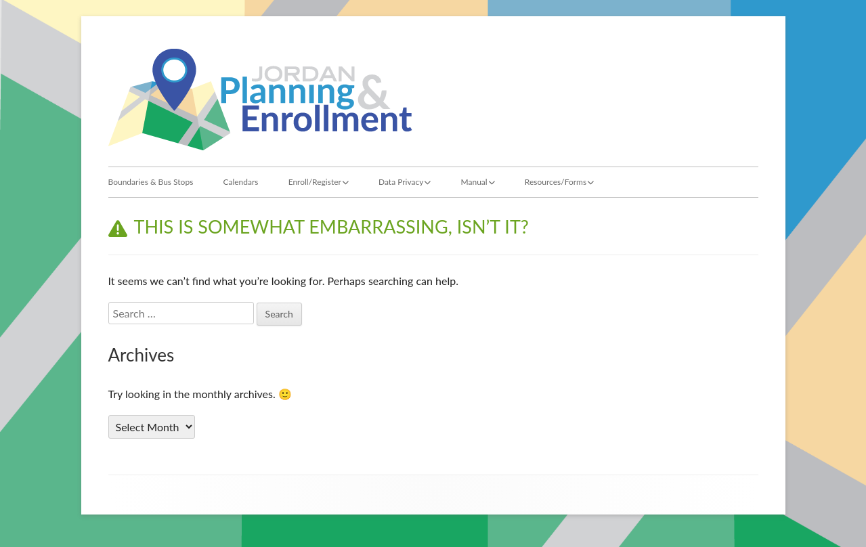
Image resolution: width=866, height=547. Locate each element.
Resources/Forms (555, 182)
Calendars (240, 182)
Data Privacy (400, 182)
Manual (474, 182)
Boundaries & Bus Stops (151, 182)
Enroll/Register (314, 182)
